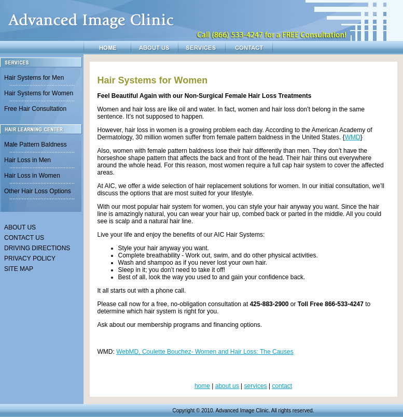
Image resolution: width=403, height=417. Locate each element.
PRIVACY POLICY (29, 258)
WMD (352, 137)
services (255, 386)
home (202, 386)
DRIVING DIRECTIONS (37, 248)
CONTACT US (24, 237)
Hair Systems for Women (38, 93)
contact (282, 386)
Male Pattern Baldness (35, 144)
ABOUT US (20, 227)
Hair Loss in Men (27, 160)
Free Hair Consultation (35, 108)
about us (227, 386)
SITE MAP (18, 268)
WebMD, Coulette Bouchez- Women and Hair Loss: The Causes (205, 351)
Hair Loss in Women (32, 175)
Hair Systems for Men (34, 77)
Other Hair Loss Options (37, 191)
